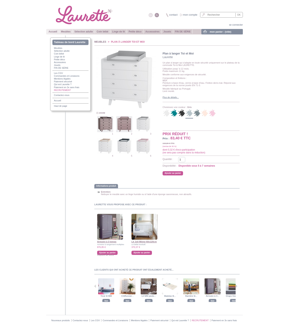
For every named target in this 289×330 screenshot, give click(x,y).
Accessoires (152, 31)
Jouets (167, 31)
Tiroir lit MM (106, 296)
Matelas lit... (170, 296)
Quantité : (168, 159)
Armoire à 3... (212, 296)
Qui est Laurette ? (62, 84)
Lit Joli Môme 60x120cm (144, 241)
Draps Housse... (234, 296)
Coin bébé (102, 31)
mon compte (190, 14)
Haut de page (60, 106)
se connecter (236, 24)
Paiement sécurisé (63, 81)
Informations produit (106, 186)
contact (173, 14)
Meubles (66, 31)
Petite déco (135, 31)
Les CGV (58, 73)
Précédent (95, 286)
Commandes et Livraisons (66, 76)
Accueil (53, 31)
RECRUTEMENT (62, 90)
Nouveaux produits (60, 320)
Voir (106, 301)
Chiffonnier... (127, 296)
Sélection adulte (83, 31)
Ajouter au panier (141, 253)
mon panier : (220, 31)
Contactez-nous (61, 95)
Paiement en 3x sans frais (66, 87)
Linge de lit (118, 31)
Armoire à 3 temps (106, 241)
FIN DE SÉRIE (183, 31)
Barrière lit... (191, 296)
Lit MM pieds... (148, 296)
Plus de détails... (171, 97)
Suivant (236, 286)
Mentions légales (62, 78)
